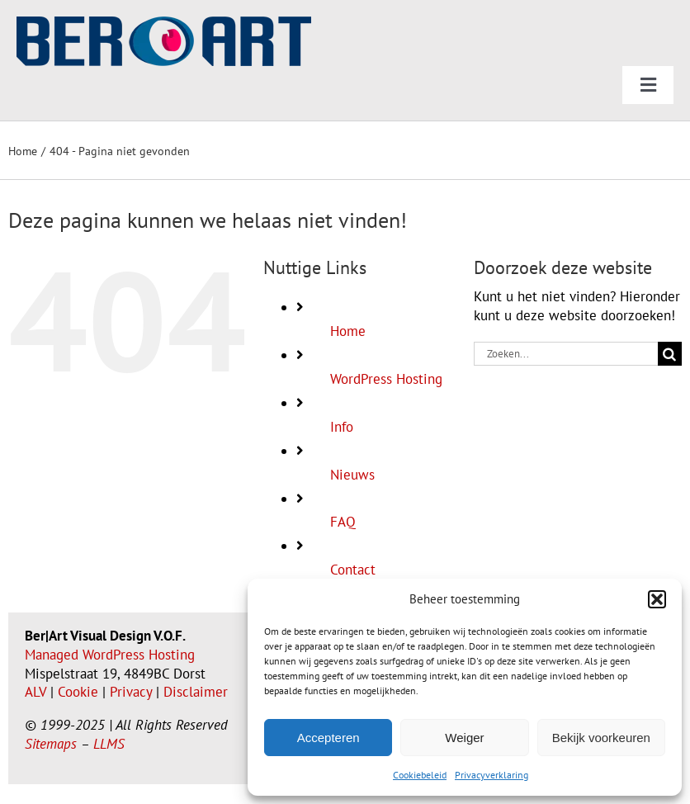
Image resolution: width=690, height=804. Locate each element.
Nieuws (352, 475)
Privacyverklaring (491, 775)
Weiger (464, 738)
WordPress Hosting (386, 379)
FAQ (343, 522)
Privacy (131, 692)
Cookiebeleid (420, 775)
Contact (353, 569)
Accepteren (328, 738)
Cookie (78, 692)
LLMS (109, 744)
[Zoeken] (670, 354)
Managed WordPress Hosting (110, 655)
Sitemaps (51, 744)
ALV (35, 692)
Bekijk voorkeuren (601, 738)
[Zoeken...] (566, 354)
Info (341, 427)
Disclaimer (195, 692)
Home (348, 331)
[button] (657, 599)
